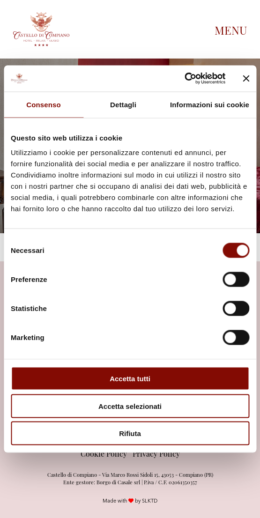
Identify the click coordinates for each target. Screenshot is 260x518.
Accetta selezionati (130, 406)
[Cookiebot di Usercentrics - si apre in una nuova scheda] (184, 79)
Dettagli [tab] (123, 104)
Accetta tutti (130, 379)
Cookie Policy (104, 453)
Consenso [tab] (43, 104)
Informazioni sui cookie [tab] (209, 104)
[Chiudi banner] (246, 78)
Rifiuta (130, 433)
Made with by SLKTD (130, 500)
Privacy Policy (156, 453)
